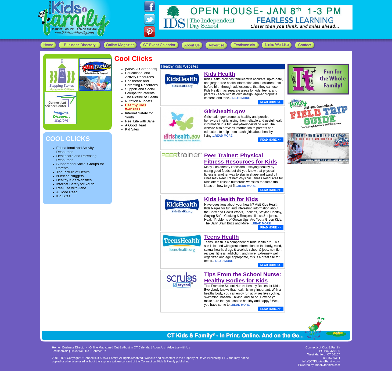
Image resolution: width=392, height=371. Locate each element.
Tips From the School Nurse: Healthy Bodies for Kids (242, 277)
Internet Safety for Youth (75, 184)
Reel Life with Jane (71, 188)
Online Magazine (100, 347)
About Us (159, 347)
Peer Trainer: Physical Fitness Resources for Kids (240, 158)
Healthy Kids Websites (74, 180)
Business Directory (74, 347)
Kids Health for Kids (231, 199)
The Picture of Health (73, 172)
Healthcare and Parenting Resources (141, 83)
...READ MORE (240, 98)
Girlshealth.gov (224, 111)
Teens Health (221, 237)
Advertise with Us (178, 347)
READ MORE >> (270, 102)
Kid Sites (63, 196)
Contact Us (98, 350)
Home (56, 347)
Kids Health (219, 74)
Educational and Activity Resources (139, 75)
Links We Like (80, 350)
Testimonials (60, 350)
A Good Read (67, 192)
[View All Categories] (141, 69)
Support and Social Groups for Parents (140, 91)
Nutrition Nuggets (70, 176)
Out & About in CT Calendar (132, 347)
